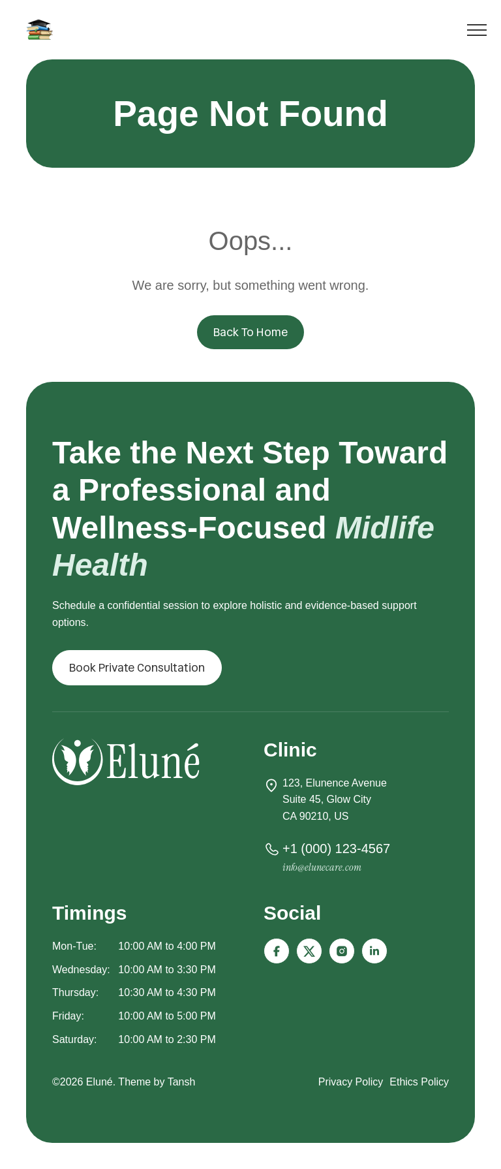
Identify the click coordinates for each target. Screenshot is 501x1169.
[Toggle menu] (477, 32)
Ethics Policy (419, 1081)
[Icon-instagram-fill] (342, 951)
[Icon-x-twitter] (309, 951)
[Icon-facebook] (277, 951)
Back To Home (250, 332)
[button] (137, 667)
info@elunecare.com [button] (321, 867)
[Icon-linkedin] (374, 951)
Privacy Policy (351, 1081)
